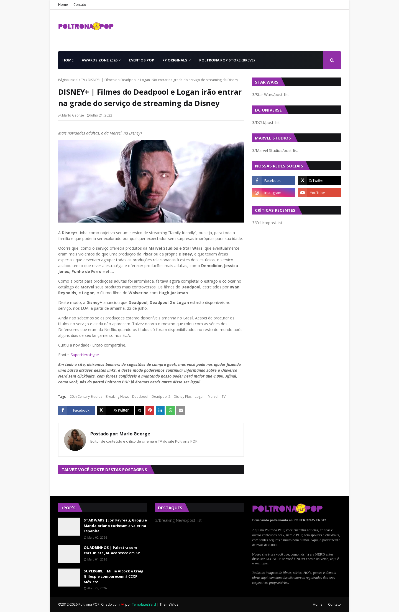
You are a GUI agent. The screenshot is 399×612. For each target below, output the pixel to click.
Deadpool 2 (161, 396)
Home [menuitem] (67, 60)
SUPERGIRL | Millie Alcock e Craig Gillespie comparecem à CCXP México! (114, 576)
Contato (79, 4)
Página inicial (68, 80)
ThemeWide (169, 604)
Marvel (213, 396)
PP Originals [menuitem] (174, 60)
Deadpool (140, 396)
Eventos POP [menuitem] (141, 60)
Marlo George (73, 115)
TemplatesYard (144, 604)
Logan (199, 396)
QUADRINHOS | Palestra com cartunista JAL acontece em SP (112, 550)
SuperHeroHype (85, 354)
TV (83, 80)
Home (63, 4)
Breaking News (117, 396)
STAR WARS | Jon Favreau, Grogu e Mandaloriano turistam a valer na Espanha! (115, 525)
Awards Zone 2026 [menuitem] (99, 60)
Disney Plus (182, 396)
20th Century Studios (86, 396)
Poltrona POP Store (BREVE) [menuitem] (227, 60)
